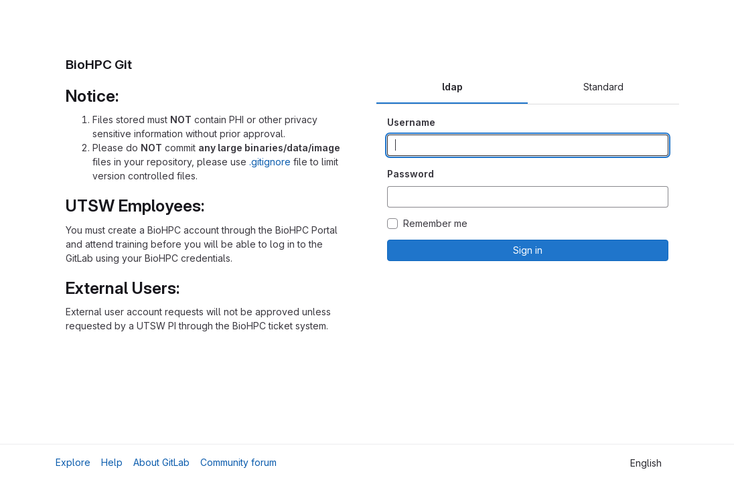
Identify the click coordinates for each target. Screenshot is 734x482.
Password (410, 173)
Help (112, 462)
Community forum (238, 462)
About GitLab (161, 462)
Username (411, 122)
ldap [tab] (452, 86)
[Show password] (657, 197)
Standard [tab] (603, 86)
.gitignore (270, 161)
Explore (73, 462)
